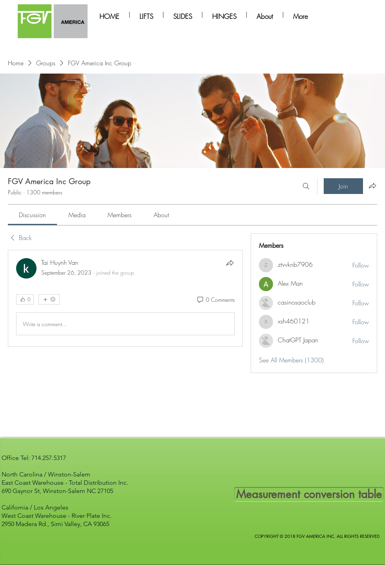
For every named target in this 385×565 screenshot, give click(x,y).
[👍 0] (25, 299)
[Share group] (372, 185)
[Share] (230, 263)
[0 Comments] (215, 300)
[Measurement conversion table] (309, 494)
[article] (125, 298)
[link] (32, 214)
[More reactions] (49, 299)
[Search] (306, 186)
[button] (146, 15)
